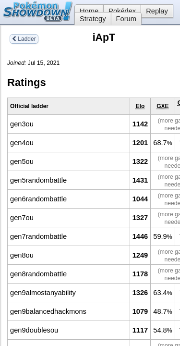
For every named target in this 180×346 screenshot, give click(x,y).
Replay (157, 11)
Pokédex (122, 11)
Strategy (93, 19)
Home (86, 11)
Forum (126, 19)
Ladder (24, 39)
